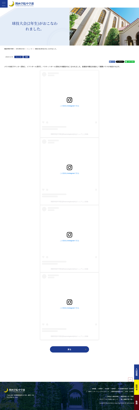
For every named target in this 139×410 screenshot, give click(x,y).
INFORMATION (20, 49)
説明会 (136, 387)
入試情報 (136, 372)
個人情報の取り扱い (127, 399)
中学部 (107, 389)
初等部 (100, 389)
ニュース (29, 49)
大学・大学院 (129, 391)
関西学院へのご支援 (127, 396)
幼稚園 (94, 389)
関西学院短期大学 (117, 391)
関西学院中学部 (8, 49)
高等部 (113, 389)
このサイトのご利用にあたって (108, 399)
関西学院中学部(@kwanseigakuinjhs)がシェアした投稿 (69, 134)
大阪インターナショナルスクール (98, 391)
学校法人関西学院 (112, 396)
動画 (136, 402)
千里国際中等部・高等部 (125, 389)
